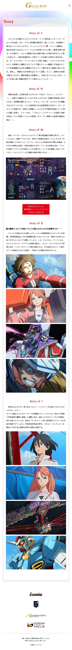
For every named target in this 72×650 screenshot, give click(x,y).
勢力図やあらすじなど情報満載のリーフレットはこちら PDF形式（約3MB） (36, 209)
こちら (35, 640)
